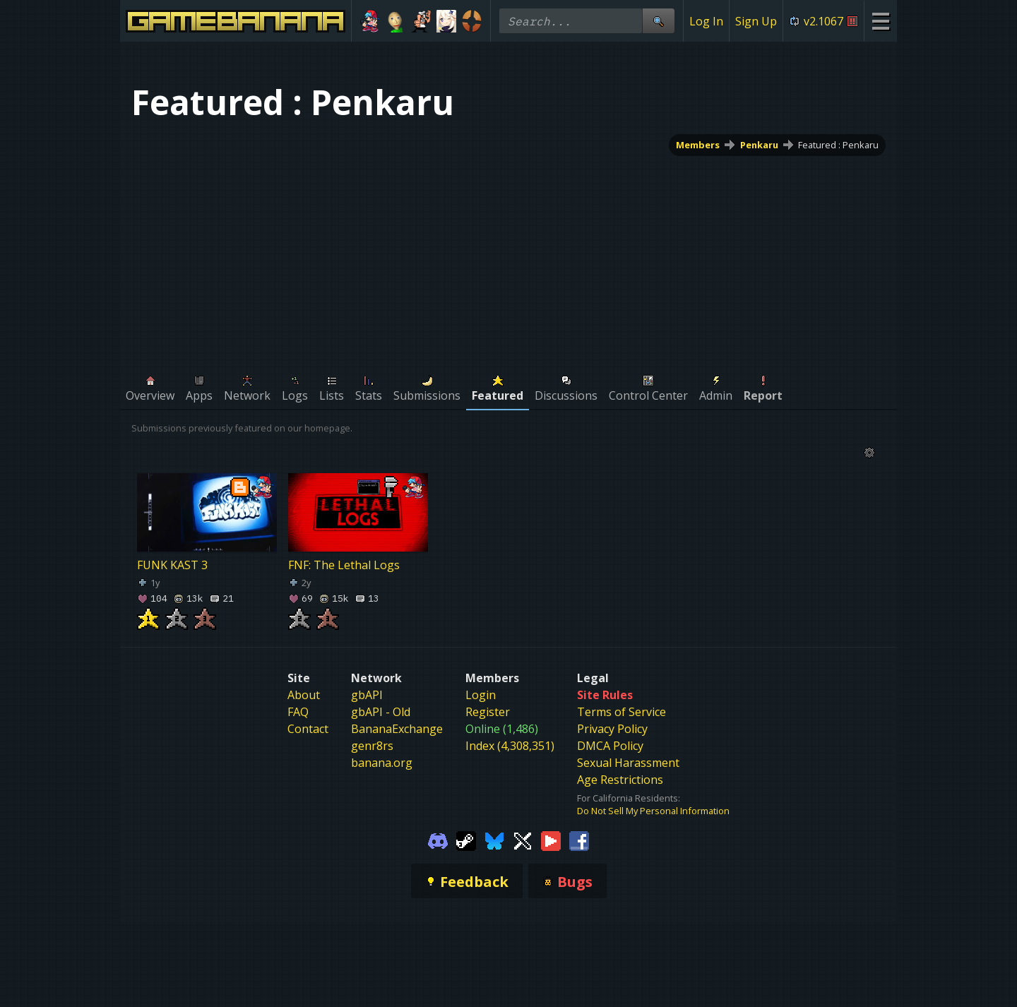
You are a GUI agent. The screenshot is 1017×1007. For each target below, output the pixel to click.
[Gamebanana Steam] (466, 839)
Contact (307, 729)
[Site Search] (658, 20)
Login (480, 695)
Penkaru (759, 144)
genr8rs (372, 745)
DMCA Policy (610, 745)
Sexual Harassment (628, 762)
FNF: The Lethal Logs (344, 565)
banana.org (381, 762)
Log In (706, 21)
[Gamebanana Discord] (438, 839)
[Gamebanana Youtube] (551, 839)
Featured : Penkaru (838, 144)
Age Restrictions (620, 779)
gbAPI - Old (380, 712)
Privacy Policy (612, 729)
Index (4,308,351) (509, 745)
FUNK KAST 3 (172, 565)
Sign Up (756, 21)
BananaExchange (397, 729)
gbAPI (367, 695)
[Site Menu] (880, 21)
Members (698, 144)
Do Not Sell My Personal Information (653, 810)
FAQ (298, 712)
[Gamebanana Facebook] (579, 839)
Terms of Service (621, 712)
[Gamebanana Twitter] (522, 839)
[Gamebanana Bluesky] (494, 839)
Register (487, 712)
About (303, 695)
